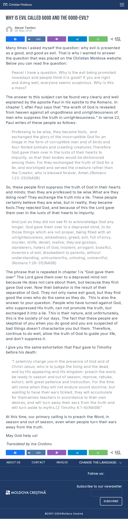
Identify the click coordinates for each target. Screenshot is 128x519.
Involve (62, 462)
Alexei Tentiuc (25, 27)
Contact (39, 462)
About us (13, 462)
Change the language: (100, 462)
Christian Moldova (89, 58)
